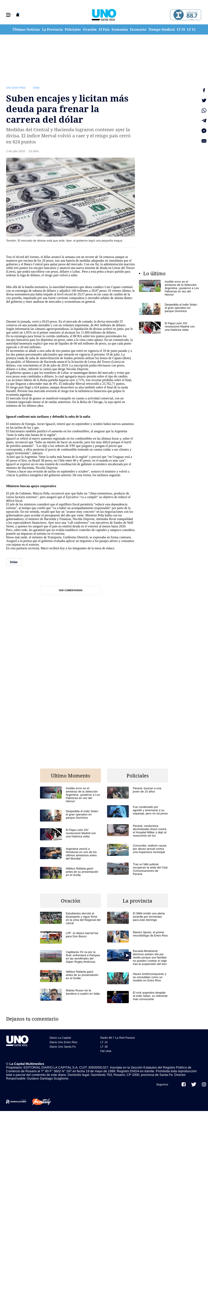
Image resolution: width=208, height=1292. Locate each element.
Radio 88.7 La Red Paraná (117, 1037)
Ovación (90, 29)
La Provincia (52, 29)
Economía (120, 29)
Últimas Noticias (26, 29)
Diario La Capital (60, 1037)
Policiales (73, 29)
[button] (8, 15)
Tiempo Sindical (161, 29)
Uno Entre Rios (16, 87)
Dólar (36, 87)
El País (104, 29)
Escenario (138, 29)
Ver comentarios (70, 590)
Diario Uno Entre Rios (63, 1042)
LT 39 (181, 29)
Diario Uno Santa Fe (63, 1046)
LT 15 (191, 29)
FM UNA (105, 1051)
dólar (47, 257)
